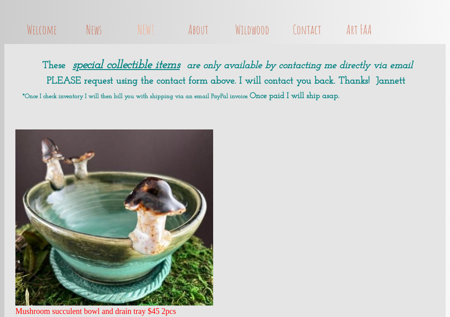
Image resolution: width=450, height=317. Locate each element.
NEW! (146, 29)
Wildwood (252, 29)
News (94, 29)
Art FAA (359, 29)
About (198, 29)
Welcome (42, 29)
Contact (307, 29)
